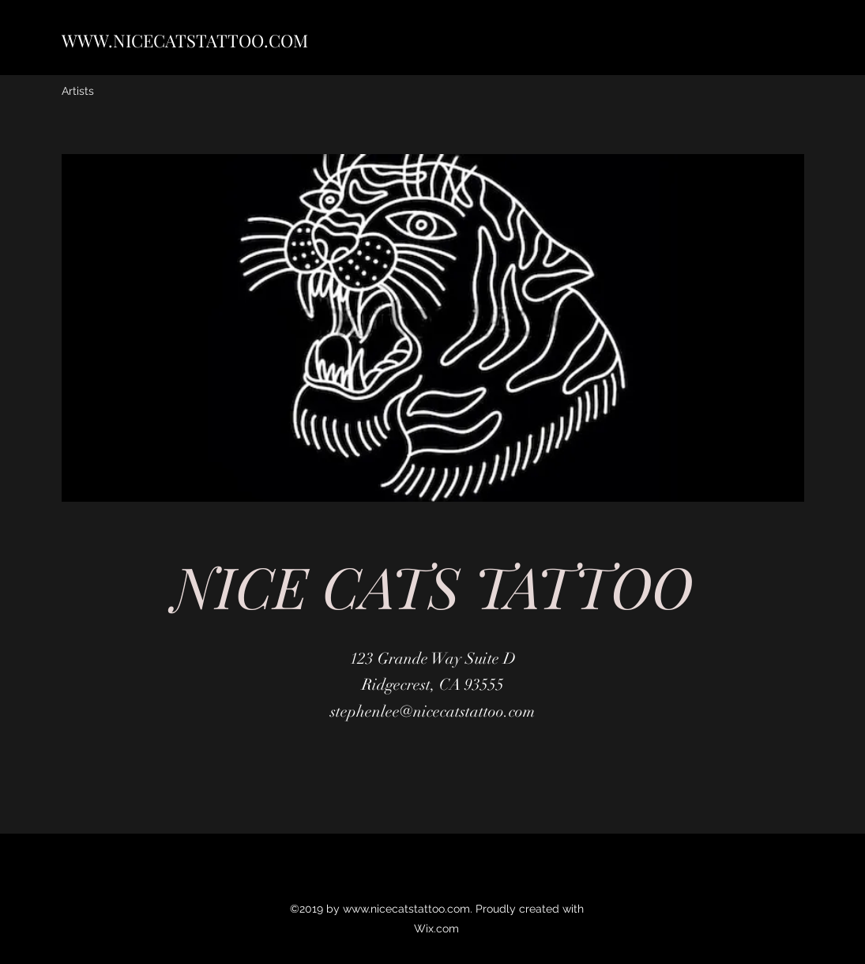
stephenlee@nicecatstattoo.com (432, 711)
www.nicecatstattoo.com (406, 908)
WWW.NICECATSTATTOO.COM (185, 40)
